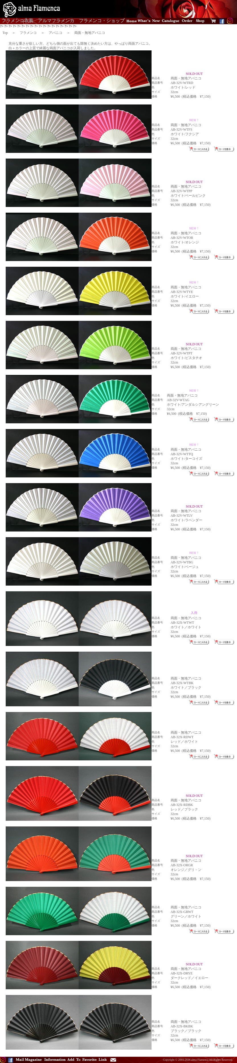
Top (5, 33)
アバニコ (55, 33)
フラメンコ (28, 33)
